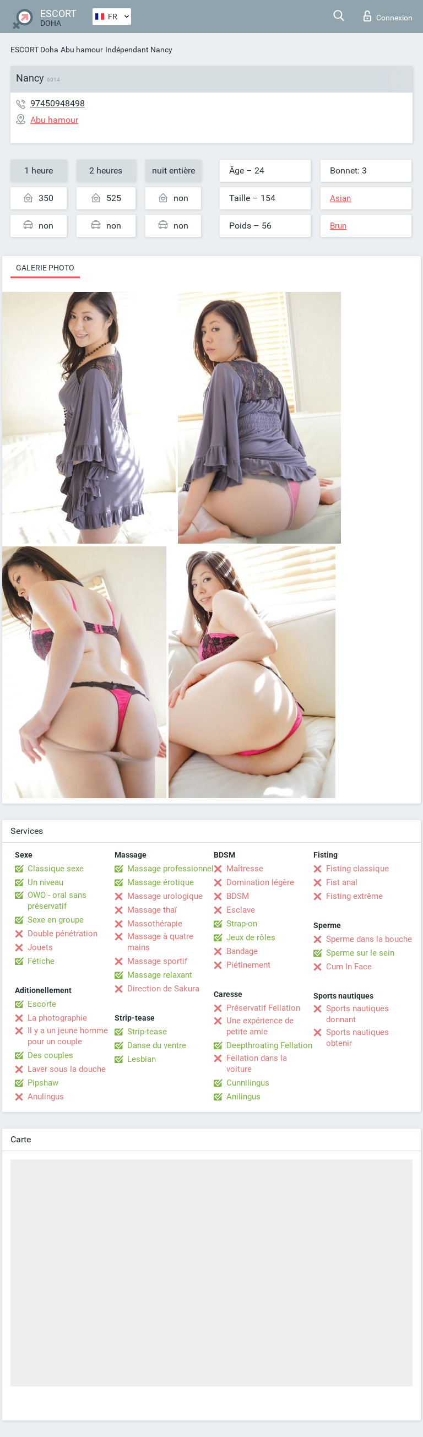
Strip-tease (147, 1032)
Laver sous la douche (67, 1069)
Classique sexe (56, 869)
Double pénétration (62, 934)
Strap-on (241, 924)
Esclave (240, 910)
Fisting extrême (354, 896)
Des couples (50, 1055)
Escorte (42, 1004)
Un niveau (45, 882)
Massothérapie (154, 924)
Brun (338, 226)
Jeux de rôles (250, 937)
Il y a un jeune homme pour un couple (68, 1036)
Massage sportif (157, 961)
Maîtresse (244, 869)
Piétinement (248, 965)
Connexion (388, 16)
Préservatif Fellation (263, 1008)
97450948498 (57, 103)
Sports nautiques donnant (357, 1014)
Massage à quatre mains (160, 941)
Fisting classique (357, 869)
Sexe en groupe (56, 920)
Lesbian (141, 1059)
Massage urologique (165, 896)
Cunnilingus (247, 1083)
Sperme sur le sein (360, 953)
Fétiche (41, 961)
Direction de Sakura (163, 989)
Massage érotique (160, 882)
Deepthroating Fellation (269, 1045)
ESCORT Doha (34, 49)
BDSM (237, 896)
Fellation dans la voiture (256, 1063)
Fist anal (341, 882)
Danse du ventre (156, 1045)
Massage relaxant (159, 975)
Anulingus (46, 1097)
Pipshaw (43, 1083)
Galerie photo (45, 267)
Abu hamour (82, 49)
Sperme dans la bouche (369, 939)
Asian (340, 198)
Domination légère (260, 882)
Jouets (40, 947)
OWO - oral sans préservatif (57, 900)
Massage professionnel (170, 869)
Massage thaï (152, 910)
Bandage (242, 951)
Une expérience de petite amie (260, 1026)
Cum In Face (349, 967)
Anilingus (243, 1097)
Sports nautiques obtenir (357, 1037)
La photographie (57, 1018)
